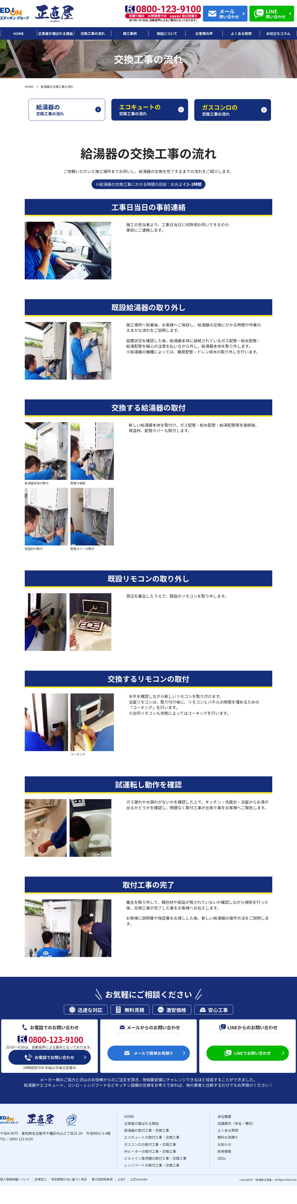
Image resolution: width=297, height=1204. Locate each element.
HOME (29, 86)
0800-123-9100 (21, 1138)
